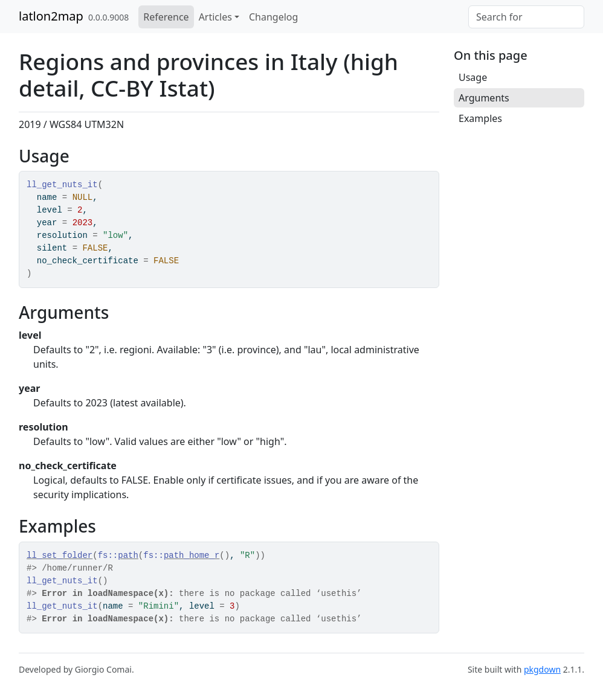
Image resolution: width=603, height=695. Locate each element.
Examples (480, 118)
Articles (215, 17)
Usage (473, 77)
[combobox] (526, 16)
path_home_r (191, 555)
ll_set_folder (59, 555)
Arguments (484, 97)
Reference (166, 17)
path (128, 555)
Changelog (273, 17)
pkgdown (542, 669)
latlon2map (51, 16)
